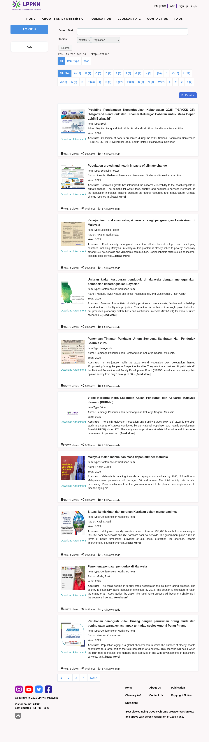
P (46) (91, 82)
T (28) (130, 82)
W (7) (161, 82)
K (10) (175, 73)
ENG (163, 6)
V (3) (151, 82)
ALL (29, 46)
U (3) (141, 82)
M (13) (63, 82)
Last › (93, 677)
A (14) (77, 73)
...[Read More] (117, 196)
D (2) (108, 73)
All (61, 61)
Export (187, 95)
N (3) (74, 82)
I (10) (159, 73)
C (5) (98, 73)
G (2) (138, 73)
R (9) (108, 82)
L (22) (186, 73)
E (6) (118, 73)
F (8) (128, 73)
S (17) (119, 82)
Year (86, 61)
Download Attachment (73, 139)
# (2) (189, 82)
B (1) (88, 73)
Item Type (73, 61)
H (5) (148, 73)
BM (156, 6)
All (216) (64, 73)
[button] (65, 47)
